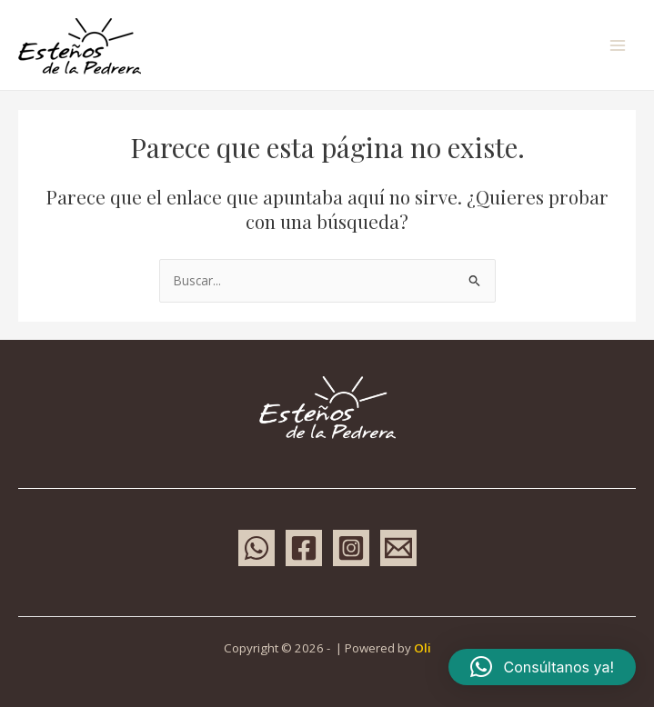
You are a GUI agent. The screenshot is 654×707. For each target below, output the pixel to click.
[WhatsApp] (256, 548)
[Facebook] (304, 548)
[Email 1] (398, 548)
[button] (542, 667)
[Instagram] (351, 548)
